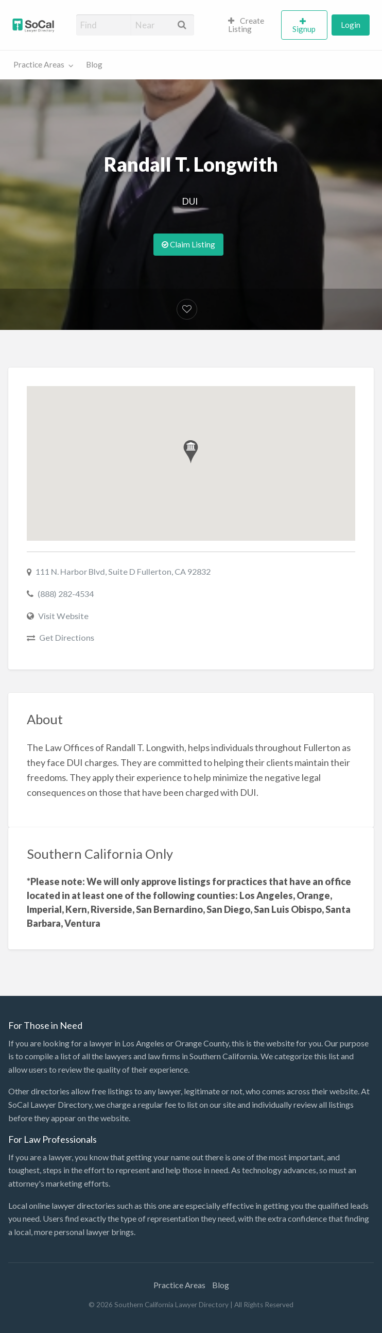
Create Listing (246, 25)
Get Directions (66, 637)
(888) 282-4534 (66, 593)
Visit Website (63, 616)
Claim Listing (188, 244)
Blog (94, 64)
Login (350, 24)
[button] (191, 451)
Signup (304, 29)
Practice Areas (38, 64)
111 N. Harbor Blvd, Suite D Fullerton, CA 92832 (123, 571)
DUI (190, 201)
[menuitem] (250, 25)
